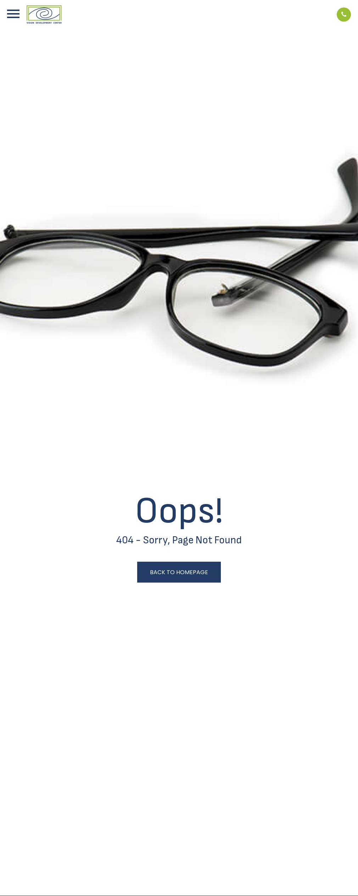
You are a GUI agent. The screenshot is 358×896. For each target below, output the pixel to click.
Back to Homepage (179, 572)
